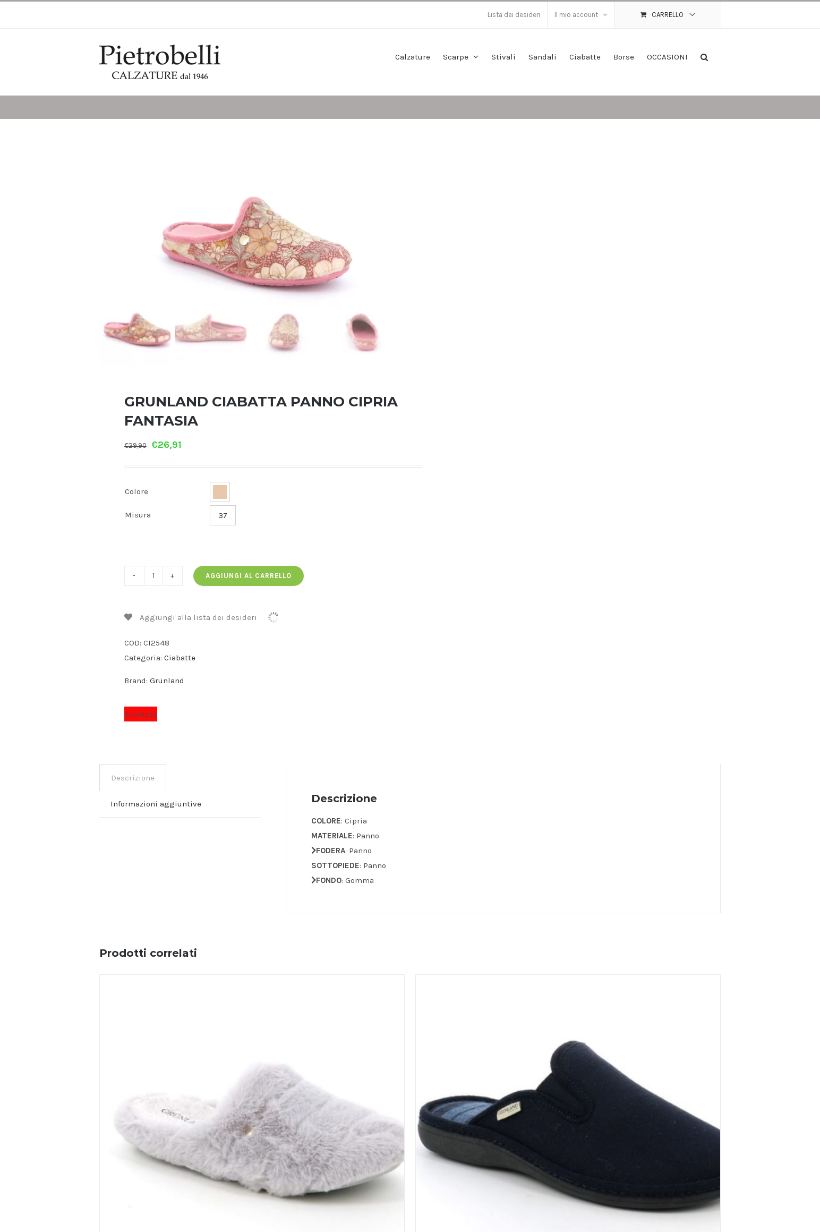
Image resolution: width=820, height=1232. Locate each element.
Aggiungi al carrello (249, 575)
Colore (136, 491)
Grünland (167, 679)
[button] (704, 56)
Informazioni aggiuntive (155, 803)
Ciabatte (179, 656)
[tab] (132, 776)
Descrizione (133, 776)
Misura (138, 514)
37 (222, 514)
